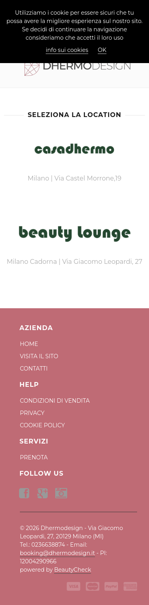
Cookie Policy (42, 425)
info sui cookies (67, 50)
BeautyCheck (72, 569)
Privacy (32, 413)
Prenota (34, 457)
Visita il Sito (39, 356)
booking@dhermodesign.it (57, 553)
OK (102, 50)
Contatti (34, 368)
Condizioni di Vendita (55, 400)
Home (29, 344)
